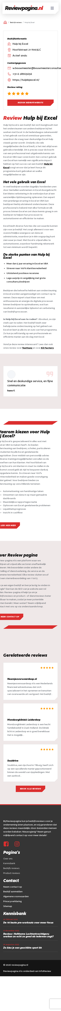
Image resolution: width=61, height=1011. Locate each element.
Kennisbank (9, 863)
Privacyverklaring (12, 901)
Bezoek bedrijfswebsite (30, 102)
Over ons (8, 858)
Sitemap (7, 906)
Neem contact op (12, 886)
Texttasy (27, 348)
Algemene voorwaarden (16, 896)
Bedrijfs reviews (16, 22)
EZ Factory (47, 348)
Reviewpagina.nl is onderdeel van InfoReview (27, 971)
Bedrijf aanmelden (12, 891)
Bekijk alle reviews (30, 789)
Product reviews (11, 873)
